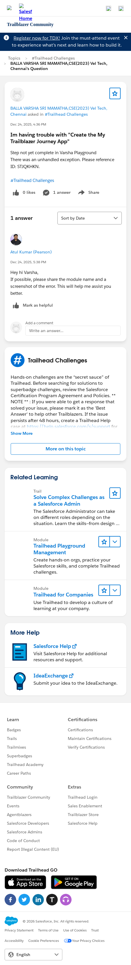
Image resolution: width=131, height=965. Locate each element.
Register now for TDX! (37, 38)
